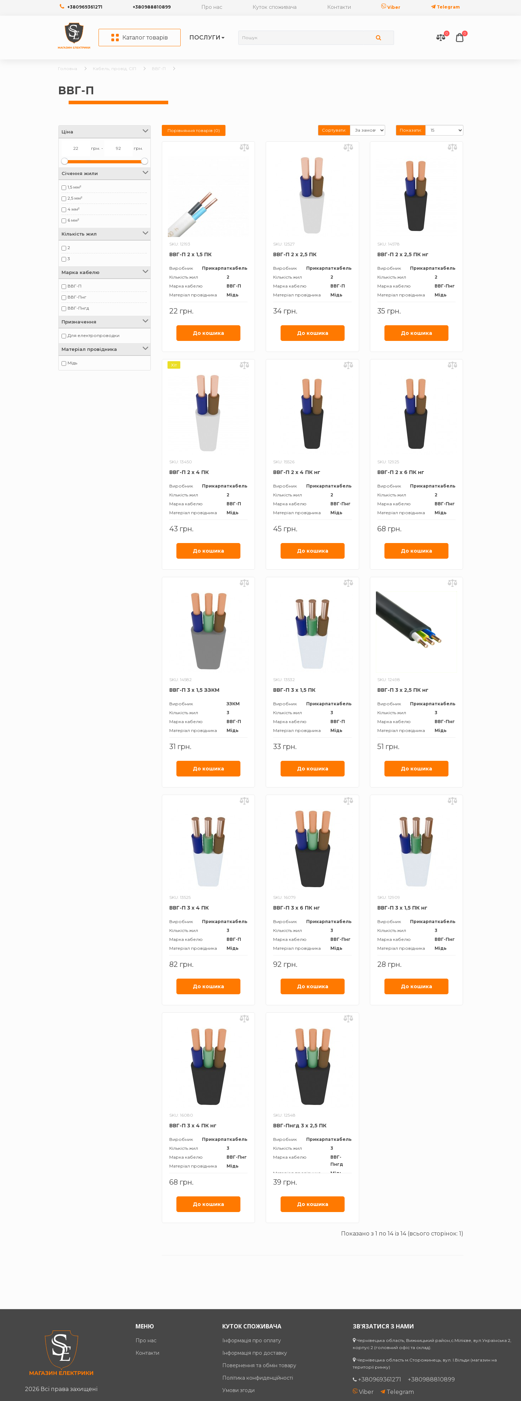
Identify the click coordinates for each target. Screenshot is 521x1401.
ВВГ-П (159, 68)
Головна (67, 68)
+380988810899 (152, 7)
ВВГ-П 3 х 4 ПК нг (193, 1125)
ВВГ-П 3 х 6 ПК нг (296, 908)
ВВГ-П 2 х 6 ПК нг (400, 472)
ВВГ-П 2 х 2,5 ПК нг (403, 254)
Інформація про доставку (254, 1353)
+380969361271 (84, 7)
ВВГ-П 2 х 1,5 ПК (190, 254)
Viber (390, 7)
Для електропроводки (93, 335)
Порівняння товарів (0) (194, 130)
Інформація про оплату (251, 1340)
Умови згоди (238, 1390)
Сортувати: (334, 130)
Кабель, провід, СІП (114, 68)
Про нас (211, 7)
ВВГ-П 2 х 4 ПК (189, 472)
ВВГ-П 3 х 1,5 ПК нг (402, 908)
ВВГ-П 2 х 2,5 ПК (295, 254)
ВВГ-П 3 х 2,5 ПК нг (403, 690)
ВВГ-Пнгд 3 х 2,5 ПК (299, 1125)
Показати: (411, 130)
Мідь (72, 362)
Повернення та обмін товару (259, 1365)
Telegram (445, 7)
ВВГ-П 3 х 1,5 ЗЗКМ (194, 690)
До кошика (208, 333)
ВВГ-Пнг (77, 297)
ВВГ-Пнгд (78, 308)
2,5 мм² (75, 198)
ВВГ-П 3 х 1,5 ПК (294, 690)
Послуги (204, 37)
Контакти (339, 7)
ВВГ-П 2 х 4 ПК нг (296, 472)
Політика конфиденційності (257, 1378)
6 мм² (73, 220)
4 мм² (74, 209)
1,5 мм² (74, 187)
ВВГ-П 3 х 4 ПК (189, 908)
